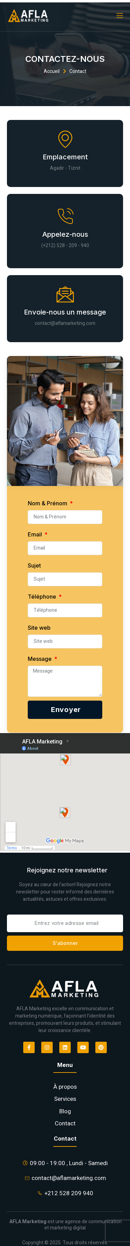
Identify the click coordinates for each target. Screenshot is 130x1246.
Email (35, 534)
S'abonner (65, 943)
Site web (39, 627)
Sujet (34, 565)
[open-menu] (119, 15)
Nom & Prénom (48, 503)
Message (40, 658)
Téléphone (43, 596)
